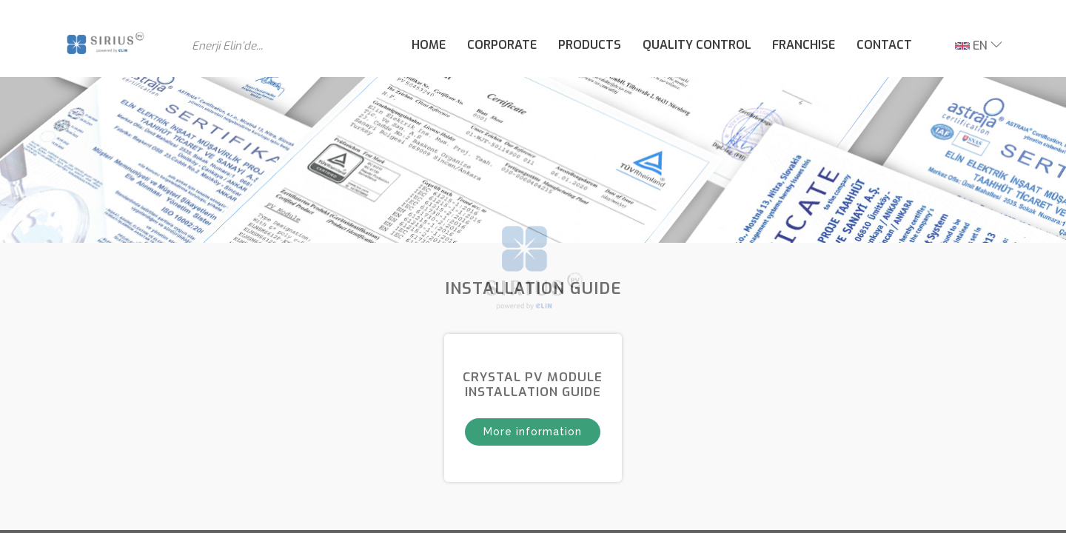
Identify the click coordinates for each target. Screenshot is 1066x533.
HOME (429, 45)
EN (971, 45)
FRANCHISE (803, 45)
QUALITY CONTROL (697, 45)
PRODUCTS (589, 45)
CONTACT (884, 45)
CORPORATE (502, 45)
